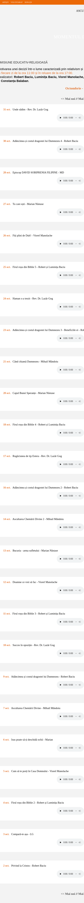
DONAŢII (28, 2)
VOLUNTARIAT (17, 2)
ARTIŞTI (5, 2)
